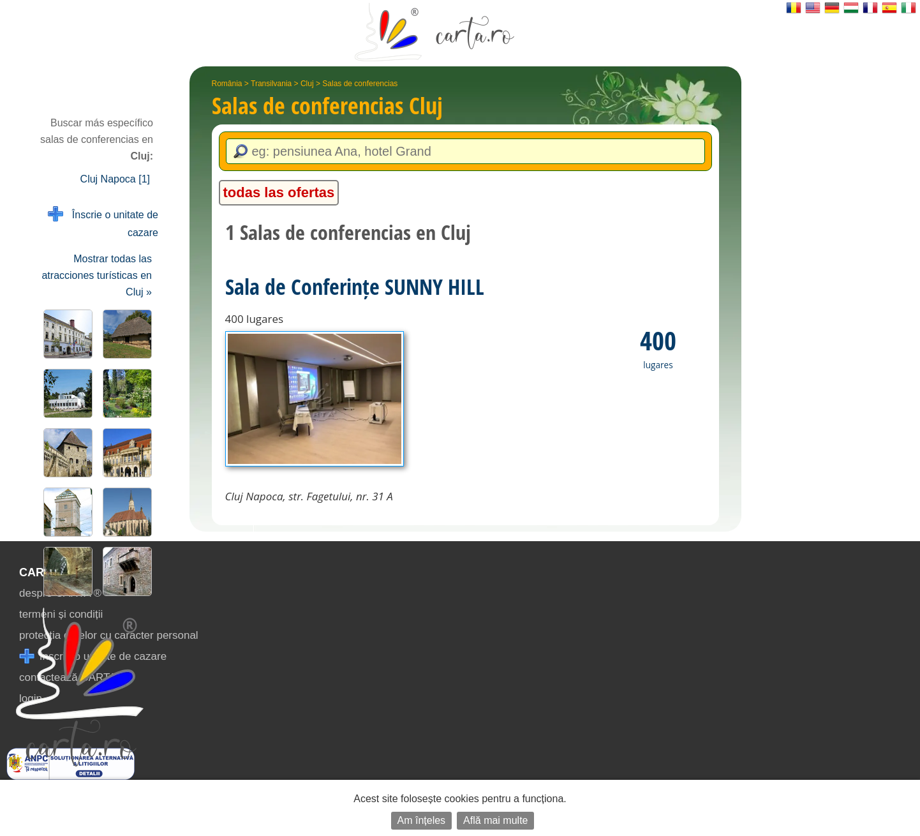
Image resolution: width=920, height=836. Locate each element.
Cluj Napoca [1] (115, 179)
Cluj (307, 83)
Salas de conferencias (359, 83)
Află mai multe (495, 820)
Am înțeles (421, 820)
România (227, 83)
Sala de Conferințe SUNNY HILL (354, 286)
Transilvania (271, 83)
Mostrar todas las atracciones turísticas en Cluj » (96, 275)
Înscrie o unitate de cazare (103, 222)
